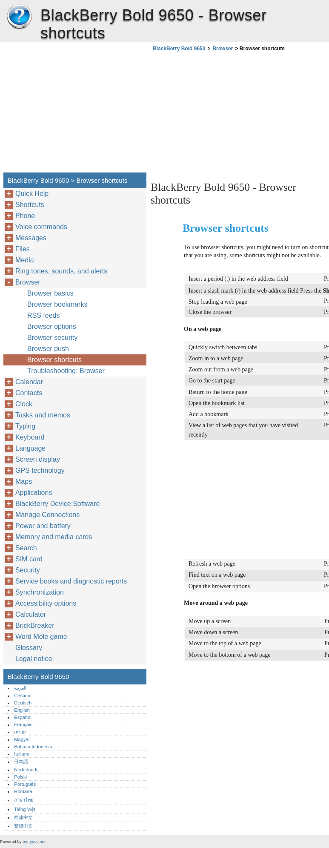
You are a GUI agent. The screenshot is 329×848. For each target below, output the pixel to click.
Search (26, 548)
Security (27, 570)
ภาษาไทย (24, 799)
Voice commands (41, 226)
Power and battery (43, 525)
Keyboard (30, 437)
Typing (25, 426)
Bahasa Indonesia (33, 746)
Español (22, 717)
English (22, 710)
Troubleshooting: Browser (66, 370)
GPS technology (40, 470)
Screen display (37, 459)
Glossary (28, 647)
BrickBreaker (34, 625)
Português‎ (25, 784)
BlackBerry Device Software (57, 503)
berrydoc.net (34, 841)
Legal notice (33, 658)
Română (23, 791)
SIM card (29, 559)
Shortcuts (29, 204)
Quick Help (32, 193)
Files (22, 249)
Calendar (29, 381)
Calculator (30, 614)
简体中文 (23, 817)
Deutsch (22, 702)
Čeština (22, 695)
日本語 (21, 761)
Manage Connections (47, 514)
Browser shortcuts (54, 359)
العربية (20, 687)
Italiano (21, 753)
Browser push (48, 348)
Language (30, 448)
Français (23, 724)
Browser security (52, 337)
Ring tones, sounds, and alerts (61, 271)
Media (24, 260)
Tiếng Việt (24, 809)
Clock (23, 404)
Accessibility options (45, 603)
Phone (25, 215)
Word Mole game (41, 636)
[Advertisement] (222, 114)
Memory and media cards (53, 536)
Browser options (51, 326)
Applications (33, 492)
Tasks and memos (42, 415)
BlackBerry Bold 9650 (19, 17)
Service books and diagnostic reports (71, 581)
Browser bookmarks (57, 304)
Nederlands (26, 769)
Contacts (28, 393)
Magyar (22, 739)
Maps (23, 481)
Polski (20, 776)
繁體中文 (23, 825)
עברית (20, 731)
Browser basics (50, 293)
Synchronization (39, 592)
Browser (222, 49)
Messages (30, 237)
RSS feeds (43, 315)
